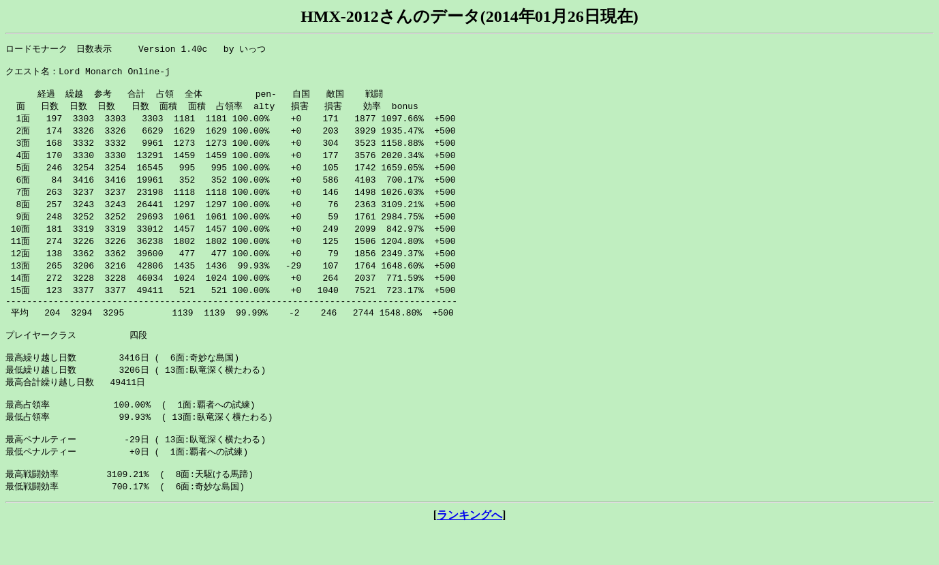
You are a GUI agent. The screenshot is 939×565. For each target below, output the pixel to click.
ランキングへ (469, 552)
